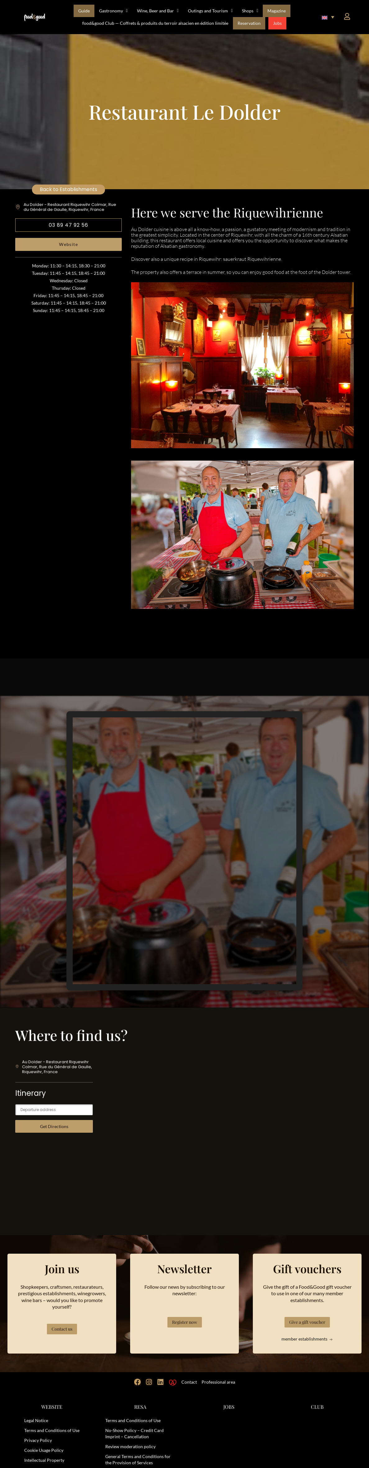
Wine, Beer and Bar (158, 11)
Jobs (277, 23)
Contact (189, 1382)
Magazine (276, 10)
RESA (140, 1406)
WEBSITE (51, 1406)
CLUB (317, 1406)
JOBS (229, 1406)
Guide (84, 10)
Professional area (218, 1382)
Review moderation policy (130, 1446)
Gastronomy (113, 11)
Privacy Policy (38, 1440)
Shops (250, 11)
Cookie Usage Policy (43, 1450)
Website (68, 244)
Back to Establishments (68, 189)
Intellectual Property (44, 1460)
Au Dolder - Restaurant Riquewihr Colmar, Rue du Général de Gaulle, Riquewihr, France (70, 207)
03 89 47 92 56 (68, 225)
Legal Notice (36, 1420)
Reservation (249, 23)
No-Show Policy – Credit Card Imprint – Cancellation (134, 1433)
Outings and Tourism (210, 11)
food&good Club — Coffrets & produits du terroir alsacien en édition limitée (155, 23)
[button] (328, 17)
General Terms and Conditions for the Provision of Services (138, 1459)
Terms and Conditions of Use (52, 1430)
